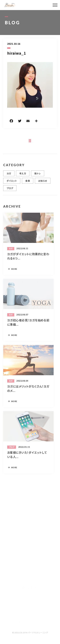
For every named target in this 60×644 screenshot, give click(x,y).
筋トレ (37, 174)
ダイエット (12, 181)
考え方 (22, 174)
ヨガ (9, 174)
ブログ (10, 189)
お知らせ (42, 181)
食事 (27, 181)
